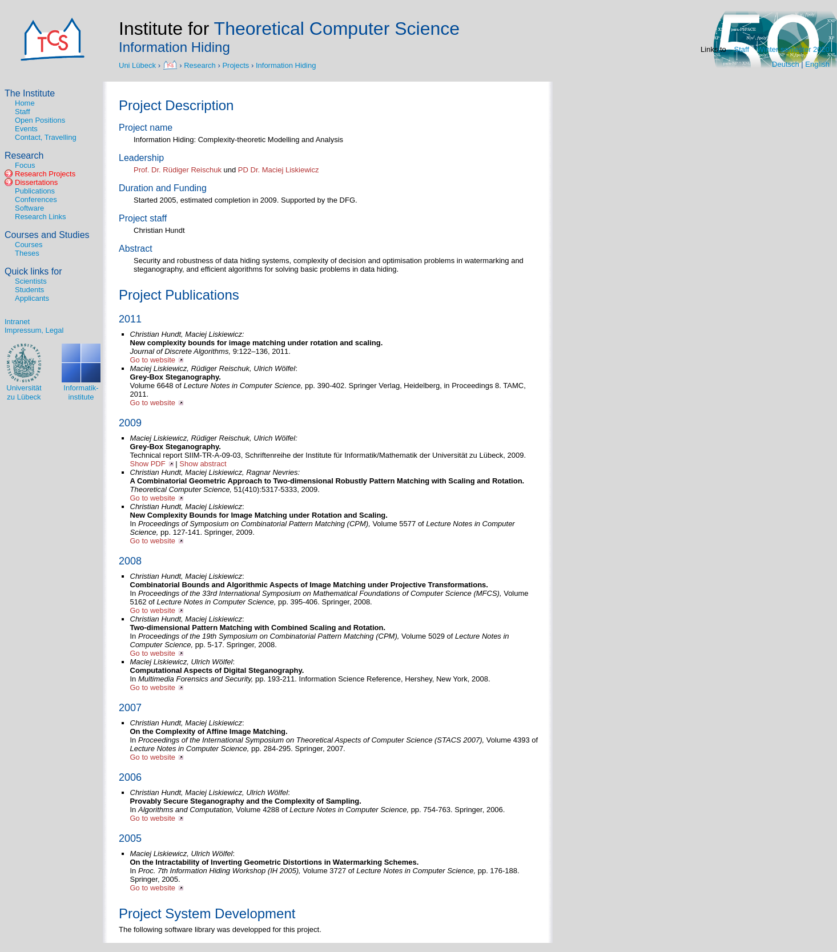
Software (29, 208)
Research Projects (45, 174)
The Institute (30, 93)
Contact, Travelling (46, 137)
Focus (25, 165)
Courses (28, 244)
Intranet (17, 321)
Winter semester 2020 (793, 49)
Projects (235, 64)
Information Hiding (286, 64)
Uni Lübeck (138, 64)
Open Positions (40, 120)
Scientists (31, 281)
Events (26, 128)
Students (29, 289)
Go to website (153, 360)
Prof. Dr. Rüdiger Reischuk (178, 170)
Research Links (40, 216)
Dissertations (36, 182)
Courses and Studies (47, 235)
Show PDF (148, 463)
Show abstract (202, 463)
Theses (27, 253)
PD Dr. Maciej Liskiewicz (278, 170)
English (817, 64)
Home (25, 103)
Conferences (36, 199)
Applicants (32, 298)
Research (200, 64)
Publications (35, 191)
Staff (742, 49)
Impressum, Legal (34, 330)
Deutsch (785, 64)
